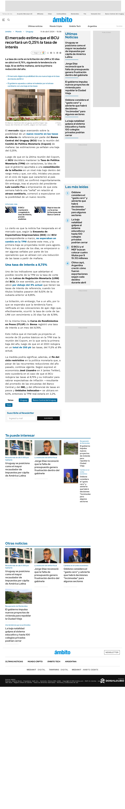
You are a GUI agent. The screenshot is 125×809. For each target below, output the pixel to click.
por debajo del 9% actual (27, 284)
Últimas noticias (35, 26)
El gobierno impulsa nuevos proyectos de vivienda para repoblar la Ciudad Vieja (77, 87)
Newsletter (119, 26)
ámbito (8, 32)
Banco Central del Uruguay (114, 14)
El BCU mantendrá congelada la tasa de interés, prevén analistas (25, 213)
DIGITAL (36, 670)
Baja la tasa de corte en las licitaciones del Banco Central (54, 211)
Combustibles (61, 14)
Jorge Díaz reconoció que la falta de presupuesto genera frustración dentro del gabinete (77, 69)
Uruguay (29, 32)
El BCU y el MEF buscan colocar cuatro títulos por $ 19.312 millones (79, 252)
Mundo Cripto (56, 26)
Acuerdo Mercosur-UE (24, 14)
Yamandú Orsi (95, 14)
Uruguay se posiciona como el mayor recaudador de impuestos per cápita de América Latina (75, 49)
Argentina (92, 26)
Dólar (50, 14)
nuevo (30, 133)
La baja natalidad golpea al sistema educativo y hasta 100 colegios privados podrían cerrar (75, 128)
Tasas (8, 405)
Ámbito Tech (75, 26)
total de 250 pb (22, 347)
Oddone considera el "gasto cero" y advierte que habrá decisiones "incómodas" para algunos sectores (77, 107)
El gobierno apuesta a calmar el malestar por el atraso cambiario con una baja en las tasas (30, 84)
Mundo (19, 32)
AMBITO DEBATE (85, 670)
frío (85, 14)
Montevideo (75, 14)
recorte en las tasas (46, 133)
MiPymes (40, 14)
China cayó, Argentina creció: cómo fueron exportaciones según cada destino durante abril (79, 272)
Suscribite (48, 418)
